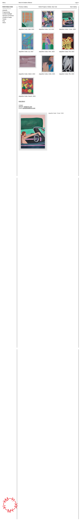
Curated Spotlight (7, 14)
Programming (6, 12)
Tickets (4, 19)
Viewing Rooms (6, 8)
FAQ (3, 21)
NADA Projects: (42, 7)
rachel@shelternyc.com (28, 108)
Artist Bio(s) (22, 101)
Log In (77, 2)
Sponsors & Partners (8, 15)
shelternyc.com (28, 106)
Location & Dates (7, 17)
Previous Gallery (23, 7)
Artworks (4, 10)
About (4, 22)
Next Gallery (73, 7)
